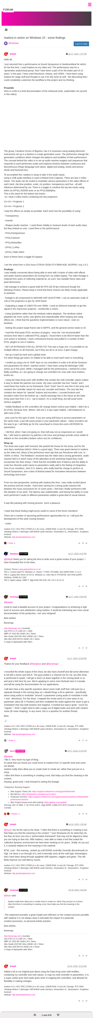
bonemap (14, 594)
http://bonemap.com (12, 625)
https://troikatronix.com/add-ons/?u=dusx (39, 791)
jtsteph (13, 51)
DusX (12, 748)
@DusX (8, 826)
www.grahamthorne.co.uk (30, 566)
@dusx (7, 892)
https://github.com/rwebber (55, 799)
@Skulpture (35, 660)
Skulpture (14, 551)
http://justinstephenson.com (23, 534)
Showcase (13, 40)
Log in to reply (81, 41)
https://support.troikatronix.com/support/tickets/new (53, 788)
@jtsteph (8, 556)
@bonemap (52, 660)
